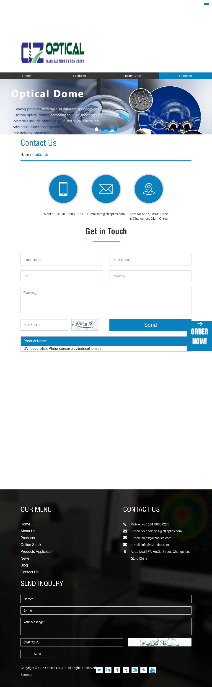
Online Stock (133, 76)
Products (79, 76)
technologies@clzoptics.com (161, 531)
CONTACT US (141, 510)
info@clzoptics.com (111, 214)
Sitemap (26, 675)
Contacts (185, 76)
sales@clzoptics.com (156, 538)
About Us (28, 531)
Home (26, 76)
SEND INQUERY (42, 584)
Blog (24, 565)
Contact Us (39, 144)
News (25, 558)
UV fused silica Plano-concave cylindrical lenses (62, 348)
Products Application (37, 551)
